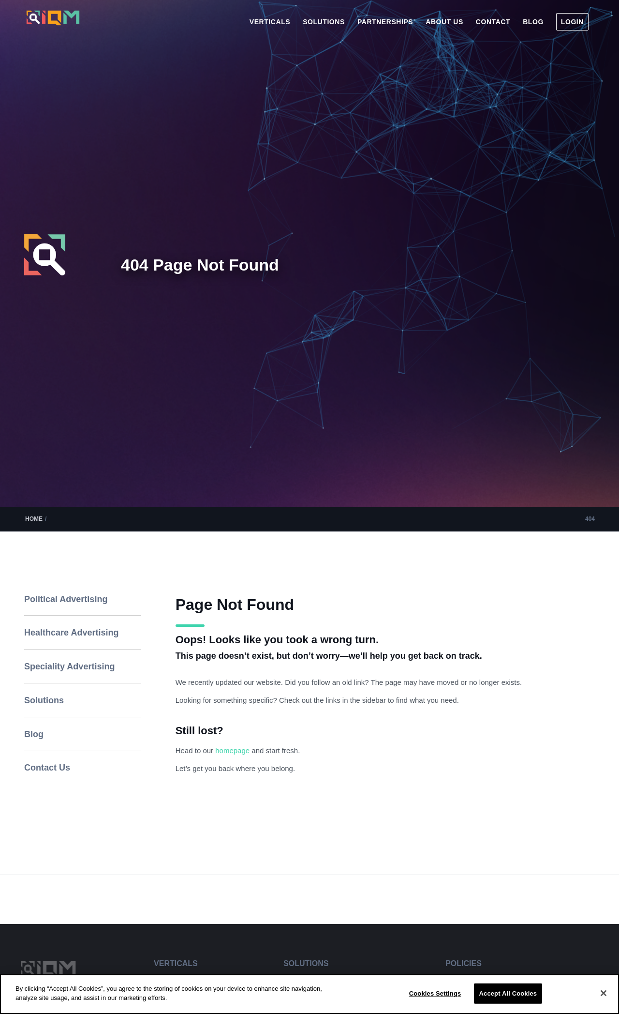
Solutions (44, 700)
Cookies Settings (435, 993)
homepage (233, 750)
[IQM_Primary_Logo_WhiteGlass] (53, 26)
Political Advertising (65, 599)
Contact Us (47, 767)
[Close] (603, 993)
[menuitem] (269, 22)
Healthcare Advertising (71, 632)
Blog (34, 734)
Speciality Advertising (69, 666)
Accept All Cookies (508, 993)
